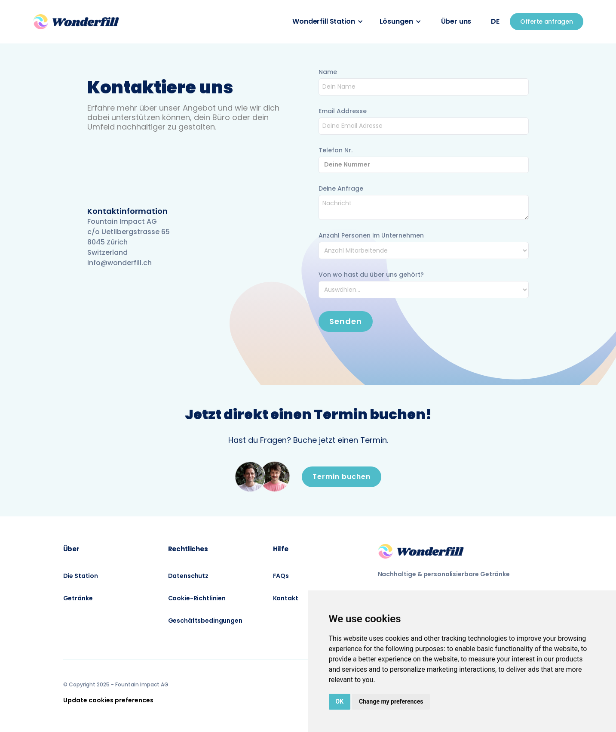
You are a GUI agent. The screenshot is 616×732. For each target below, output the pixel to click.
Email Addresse (343, 111)
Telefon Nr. (335, 150)
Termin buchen (342, 477)
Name (328, 72)
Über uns (456, 21)
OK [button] (340, 701)
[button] (327, 21)
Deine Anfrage (341, 188)
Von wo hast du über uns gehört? (371, 274)
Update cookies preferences (108, 700)
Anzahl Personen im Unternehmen (371, 235)
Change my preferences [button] (391, 701)
